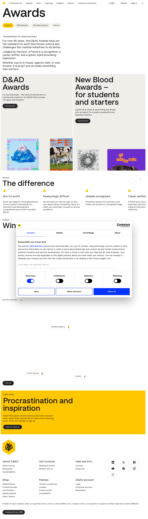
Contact (79, 466)
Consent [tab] (30, 233)
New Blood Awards (40, 25)
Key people (7, 469)
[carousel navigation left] (132, 179)
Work (38, 3)
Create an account (84, 487)
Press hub (80, 469)
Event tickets (9, 496)
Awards (29, 3)
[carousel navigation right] (140, 179)
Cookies (43, 487)
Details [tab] (59, 233)
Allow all (112, 292)
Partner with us (46, 469)
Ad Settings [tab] (88, 233)
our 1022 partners (34, 246)
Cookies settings (13, 512)
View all (8, 383)
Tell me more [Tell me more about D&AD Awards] (10, 106)
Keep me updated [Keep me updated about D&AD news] (12, 427)
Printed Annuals (10, 487)
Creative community (87, 3)
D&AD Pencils (9, 484)
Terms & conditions (48, 484)
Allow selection (74, 292)
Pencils (56, 25)
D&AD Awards (22, 25)
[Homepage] (4, 3)
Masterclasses (9, 493)
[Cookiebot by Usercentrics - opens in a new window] (118, 225)
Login (78, 484)
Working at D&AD (47, 466)
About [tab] (117, 233)
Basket (124, 3)
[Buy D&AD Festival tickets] (15, 3)
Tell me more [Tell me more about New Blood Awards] (83, 121)
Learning (49, 3)
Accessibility (45, 493)
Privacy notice (45, 490)
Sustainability (9, 472)
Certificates (8, 490)
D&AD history (9, 466)
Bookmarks (81, 490)
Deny (36, 292)
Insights (60, 3)
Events (71, 3)
